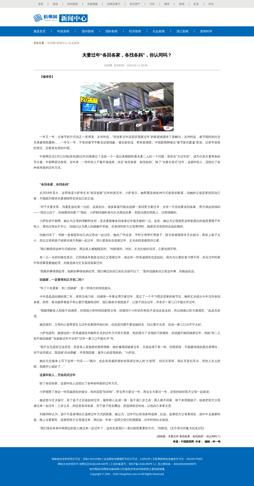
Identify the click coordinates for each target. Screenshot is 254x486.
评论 (211, 3)
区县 (196, 3)
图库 (167, 3)
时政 (63, 31)
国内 (88, 31)
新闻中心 (62, 42)
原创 (55, 3)
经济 (135, 31)
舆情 (181, 3)
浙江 (182, 31)
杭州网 (51, 42)
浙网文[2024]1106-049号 (93, 463)
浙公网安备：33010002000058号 (177, 463)
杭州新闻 (72, 3)
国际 (111, 31)
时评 (206, 31)
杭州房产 (135, 3)
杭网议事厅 (113, 3)
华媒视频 (92, 3)
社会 (159, 31)
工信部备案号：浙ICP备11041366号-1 (132, 463)
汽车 (152, 3)
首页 (40, 3)
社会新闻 (74, 42)
